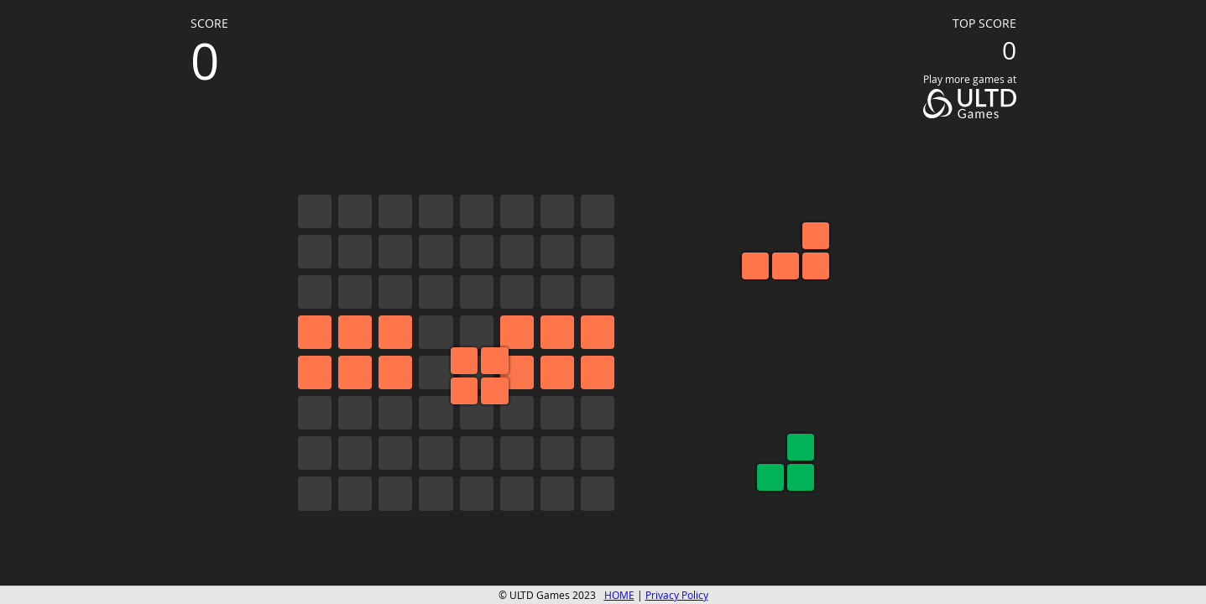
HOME (619, 595)
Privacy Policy (676, 595)
